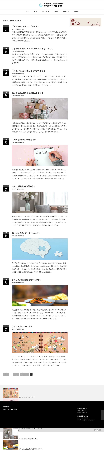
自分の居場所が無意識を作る (24, 186)
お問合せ (76, 11)
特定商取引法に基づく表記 (82, 412)
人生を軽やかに (7, 406)
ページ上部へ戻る (102, 415)
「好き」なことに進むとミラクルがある (28, 71)
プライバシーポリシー (81, 410)
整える (35, 11)
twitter (98, 430)
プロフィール (66, 11)
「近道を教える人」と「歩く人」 (25, 26)
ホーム (27, 11)
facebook (100, 430)
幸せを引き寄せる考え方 (18, 29)
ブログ (56, 11)
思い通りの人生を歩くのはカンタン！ (27, 93)
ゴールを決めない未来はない (24, 140)
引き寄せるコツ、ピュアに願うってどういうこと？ (33, 49)
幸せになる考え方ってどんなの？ (26, 233)
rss (95, 430)
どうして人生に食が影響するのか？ (27, 280)
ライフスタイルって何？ (22, 326)
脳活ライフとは (45, 11)
